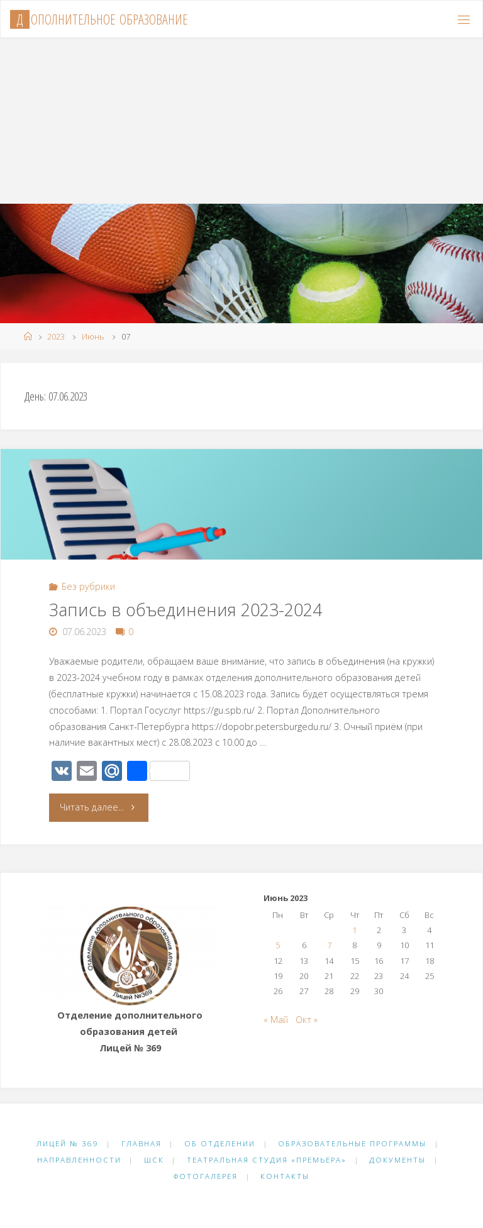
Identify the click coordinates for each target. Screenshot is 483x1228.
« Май (276, 1020)
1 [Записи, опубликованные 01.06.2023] (354, 930)
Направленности (79, 1159)
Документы (397, 1159)
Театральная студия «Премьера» (267, 1159)
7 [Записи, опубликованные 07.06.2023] (329, 945)
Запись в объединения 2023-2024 (185, 609)
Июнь (93, 336)
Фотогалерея (206, 1176)
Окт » (307, 1020)
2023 (56, 336)
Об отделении (219, 1143)
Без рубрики (88, 586)
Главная (141, 1143)
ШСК (154, 1159)
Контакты (284, 1176)
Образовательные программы (352, 1143)
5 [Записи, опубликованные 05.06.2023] (277, 945)
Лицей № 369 (67, 1143)
